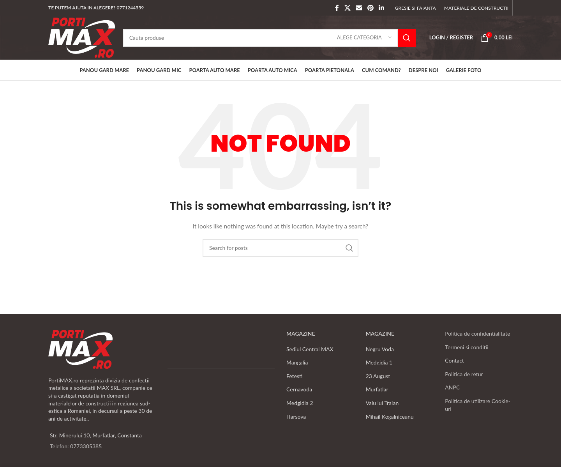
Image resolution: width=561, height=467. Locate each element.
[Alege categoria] (364, 38)
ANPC (452, 387)
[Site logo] (81, 37)
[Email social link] (359, 8)
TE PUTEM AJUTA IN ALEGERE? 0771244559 (96, 8)
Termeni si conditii (466, 347)
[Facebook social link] (337, 8)
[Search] (269, 38)
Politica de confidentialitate (477, 333)
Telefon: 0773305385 (76, 446)
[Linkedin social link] (381, 8)
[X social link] (347, 8)
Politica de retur (464, 374)
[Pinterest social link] (370, 8)
